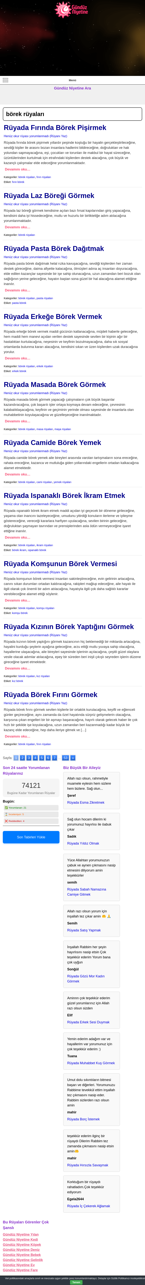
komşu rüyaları (45, 608)
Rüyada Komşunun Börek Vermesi (60, 564)
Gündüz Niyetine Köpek (22, 1245)
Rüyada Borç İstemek (83, 1119)
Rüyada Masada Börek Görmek (55, 384)
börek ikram (19, 550)
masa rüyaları (45, 429)
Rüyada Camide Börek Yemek (52, 442)
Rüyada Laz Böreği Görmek (49, 196)
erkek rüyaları (45, 366)
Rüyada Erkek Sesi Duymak (88, 1022)
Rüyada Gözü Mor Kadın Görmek (86, 978)
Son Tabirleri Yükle (31, 837)
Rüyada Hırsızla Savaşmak (87, 1165)
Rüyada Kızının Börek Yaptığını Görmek (69, 627)
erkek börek (19, 371)
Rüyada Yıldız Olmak (83, 843)
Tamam (76, 1282)
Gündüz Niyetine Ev (19, 1265)
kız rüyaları (43, 676)
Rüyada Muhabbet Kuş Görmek (91, 1063)
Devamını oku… (17, 169)
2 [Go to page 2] (22, 758)
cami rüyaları (44, 482)
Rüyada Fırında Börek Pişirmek (55, 127)
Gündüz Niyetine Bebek (22, 1255)
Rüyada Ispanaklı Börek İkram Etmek (64, 495)
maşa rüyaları (63, 429)
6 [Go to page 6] (48, 758)
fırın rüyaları (44, 177)
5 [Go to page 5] (42, 758)
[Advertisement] (72, 47)
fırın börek (18, 181)
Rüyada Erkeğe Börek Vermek (53, 316)
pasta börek (19, 302)
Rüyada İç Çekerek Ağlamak (88, 1206)
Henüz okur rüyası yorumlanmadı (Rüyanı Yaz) (35, 136)
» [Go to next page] (73, 758)
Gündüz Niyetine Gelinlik (23, 1260)
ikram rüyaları (45, 545)
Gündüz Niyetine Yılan (21, 1234)
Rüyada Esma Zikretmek (85, 802)
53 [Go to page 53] (65, 758)
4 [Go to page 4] (35, 758)
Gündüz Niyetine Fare (20, 1270)
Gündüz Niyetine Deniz (21, 1250)
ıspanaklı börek (37, 550)
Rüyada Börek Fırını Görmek (50, 695)
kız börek (17, 681)
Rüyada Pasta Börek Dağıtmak (54, 248)
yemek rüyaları (62, 482)
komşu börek (20, 613)
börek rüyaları (27, 177)
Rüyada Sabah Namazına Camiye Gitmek (86, 891)
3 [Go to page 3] (29, 758)
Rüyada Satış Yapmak (84, 930)
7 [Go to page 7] (55, 758)
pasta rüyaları (45, 298)
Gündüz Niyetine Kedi (20, 1239)
